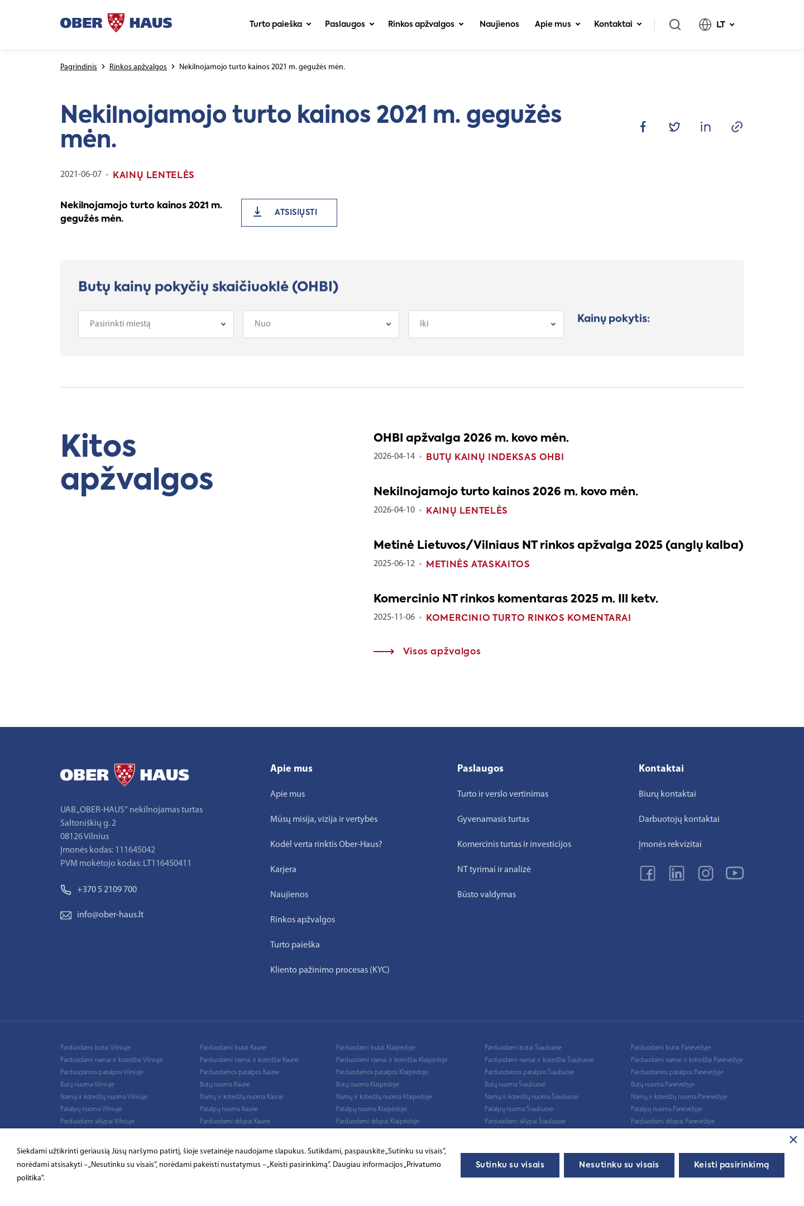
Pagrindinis (78, 67)
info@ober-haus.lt (101, 915)
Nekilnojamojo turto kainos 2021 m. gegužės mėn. (141, 213)
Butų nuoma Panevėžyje (663, 1084)
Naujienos (499, 24)
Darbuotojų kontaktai (679, 819)
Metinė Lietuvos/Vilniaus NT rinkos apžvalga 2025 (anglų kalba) (559, 546)
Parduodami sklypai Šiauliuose (525, 1121)
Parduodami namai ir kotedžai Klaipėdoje (392, 1060)
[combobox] (156, 328)
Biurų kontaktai (667, 794)
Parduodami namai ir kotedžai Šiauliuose (539, 1060)
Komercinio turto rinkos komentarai (528, 618)
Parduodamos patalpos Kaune (239, 1072)
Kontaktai (618, 24)
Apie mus (558, 24)
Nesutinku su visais (619, 1165)
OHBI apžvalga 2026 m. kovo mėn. (471, 438)
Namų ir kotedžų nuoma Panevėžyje (679, 1097)
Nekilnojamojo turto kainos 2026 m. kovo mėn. (506, 492)
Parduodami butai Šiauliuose (523, 1048)
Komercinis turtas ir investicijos (514, 844)
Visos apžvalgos (427, 652)
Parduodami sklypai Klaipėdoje (377, 1121)
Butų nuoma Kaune (225, 1084)
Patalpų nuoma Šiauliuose (519, 1109)
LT (717, 24)
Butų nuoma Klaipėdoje (367, 1084)
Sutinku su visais (510, 1165)
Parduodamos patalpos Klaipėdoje (382, 1072)
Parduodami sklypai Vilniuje (97, 1121)
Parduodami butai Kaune (233, 1048)
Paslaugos (350, 24)
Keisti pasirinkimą (731, 1165)
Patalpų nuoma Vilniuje (91, 1109)
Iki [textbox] (424, 328)
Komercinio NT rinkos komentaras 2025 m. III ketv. (516, 599)
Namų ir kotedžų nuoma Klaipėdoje (384, 1097)
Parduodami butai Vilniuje (95, 1048)
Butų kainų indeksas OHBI (495, 457)
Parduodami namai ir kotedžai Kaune (249, 1060)
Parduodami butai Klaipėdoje (375, 1048)
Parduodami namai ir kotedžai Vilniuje (111, 1060)
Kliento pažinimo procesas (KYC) (330, 970)
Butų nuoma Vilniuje (87, 1084)
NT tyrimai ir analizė (494, 869)
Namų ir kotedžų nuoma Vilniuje (103, 1097)
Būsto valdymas (486, 895)
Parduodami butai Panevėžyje (671, 1048)
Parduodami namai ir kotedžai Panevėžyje (687, 1060)
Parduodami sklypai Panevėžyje (673, 1121)
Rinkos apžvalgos (426, 24)
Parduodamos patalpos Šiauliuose (530, 1072)
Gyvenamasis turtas (493, 819)
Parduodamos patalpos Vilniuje (101, 1072)
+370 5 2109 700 (98, 890)
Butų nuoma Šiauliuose (515, 1084)
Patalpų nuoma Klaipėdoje (371, 1109)
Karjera (283, 869)
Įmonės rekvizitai (670, 844)
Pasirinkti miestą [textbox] (120, 328)
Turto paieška (281, 24)
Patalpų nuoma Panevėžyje (666, 1109)
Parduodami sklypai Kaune (235, 1121)
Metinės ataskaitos (478, 565)
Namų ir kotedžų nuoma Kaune (241, 1097)
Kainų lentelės (467, 511)
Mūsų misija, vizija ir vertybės (323, 819)
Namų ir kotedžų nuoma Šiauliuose (531, 1097)
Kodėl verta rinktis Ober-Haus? (326, 844)
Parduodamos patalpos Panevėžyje (677, 1072)
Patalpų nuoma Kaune (229, 1109)
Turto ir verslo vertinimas (502, 794)
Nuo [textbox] (263, 328)
